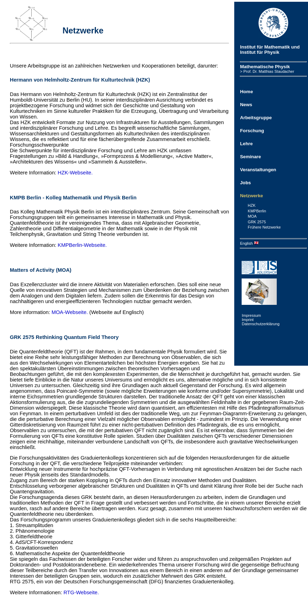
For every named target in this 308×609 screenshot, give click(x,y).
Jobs (245, 182)
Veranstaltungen (258, 169)
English (249, 243)
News (246, 104)
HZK (252, 205)
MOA (252, 216)
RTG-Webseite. (81, 592)
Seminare (250, 156)
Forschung (252, 130)
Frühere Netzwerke (264, 227)
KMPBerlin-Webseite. (82, 245)
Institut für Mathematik (265, 47)
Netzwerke (251, 195)
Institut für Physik (259, 52)
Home (246, 91)
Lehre (246, 143)
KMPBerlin (257, 211)
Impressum (251, 315)
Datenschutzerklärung (260, 324)
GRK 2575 (257, 222)
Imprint (248, 320)
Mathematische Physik (265, 66)
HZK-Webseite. (75, 172)
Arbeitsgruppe (255, 117)
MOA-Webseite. (70, 312)
